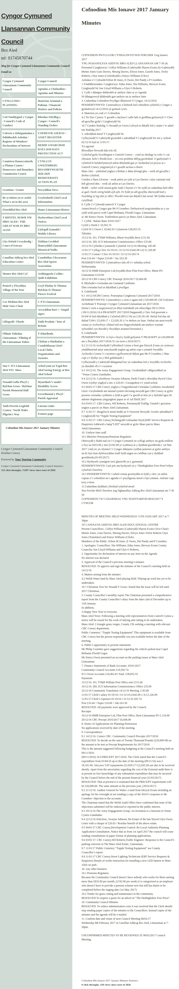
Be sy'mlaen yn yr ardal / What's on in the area (17, 199)
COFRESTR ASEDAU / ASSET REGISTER (52, 135)
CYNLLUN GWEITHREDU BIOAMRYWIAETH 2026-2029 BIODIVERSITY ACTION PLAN (50, 172)
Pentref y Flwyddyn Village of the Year (14, 287)
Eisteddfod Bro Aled (15, 209)
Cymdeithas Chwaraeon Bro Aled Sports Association (52, 262)
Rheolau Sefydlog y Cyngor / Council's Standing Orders (49, 121)
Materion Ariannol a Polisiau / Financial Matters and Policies (50, 105)
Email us (6, 72)
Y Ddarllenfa (45, 333)
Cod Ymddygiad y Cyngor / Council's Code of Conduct (18, 121)
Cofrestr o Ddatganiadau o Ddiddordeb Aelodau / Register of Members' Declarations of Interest (18, 139)
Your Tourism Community (30, 459)
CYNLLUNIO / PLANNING (12, 103)
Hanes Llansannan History (54, 209)
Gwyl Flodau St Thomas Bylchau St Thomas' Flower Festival (52, 290)
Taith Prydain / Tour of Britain (51, 323)
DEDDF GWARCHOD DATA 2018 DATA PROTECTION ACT (51, 149)
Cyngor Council (47, 81)
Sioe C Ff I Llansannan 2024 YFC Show (16, 368)
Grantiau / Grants (13, 189)
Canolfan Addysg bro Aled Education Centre (18, 259)
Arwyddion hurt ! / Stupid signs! (53, 311)
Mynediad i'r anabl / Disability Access (50, 384)
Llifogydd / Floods (13, 321)
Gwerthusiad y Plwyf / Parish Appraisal (51, 396)
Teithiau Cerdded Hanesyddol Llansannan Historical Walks (52, 245)
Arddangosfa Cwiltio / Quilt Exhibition (51, 276)
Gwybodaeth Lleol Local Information (52, 199)
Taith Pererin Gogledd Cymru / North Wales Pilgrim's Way (16, 410)
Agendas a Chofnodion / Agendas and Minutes (52, 91)
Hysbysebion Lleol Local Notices (52, 219)
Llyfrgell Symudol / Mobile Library (49, 231)
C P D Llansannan (49, 301)
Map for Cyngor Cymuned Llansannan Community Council (35, 66)
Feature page (45, 413)
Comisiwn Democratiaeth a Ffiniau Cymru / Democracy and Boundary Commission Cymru (18, 167)
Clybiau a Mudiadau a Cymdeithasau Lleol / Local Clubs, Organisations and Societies (51, 350)
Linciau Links (46, 406)
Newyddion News (48, 189)
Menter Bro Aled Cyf (15, 273)
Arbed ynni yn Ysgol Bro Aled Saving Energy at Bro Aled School (54, 370)
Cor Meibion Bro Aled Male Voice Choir (16, 304)
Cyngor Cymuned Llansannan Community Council (35, 28)
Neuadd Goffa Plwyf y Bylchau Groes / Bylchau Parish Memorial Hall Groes (17, 388)
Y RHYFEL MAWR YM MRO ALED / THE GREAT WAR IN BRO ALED (17, 224)
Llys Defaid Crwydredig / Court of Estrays (18, 243)
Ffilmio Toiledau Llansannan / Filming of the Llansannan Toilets (17, 338)
